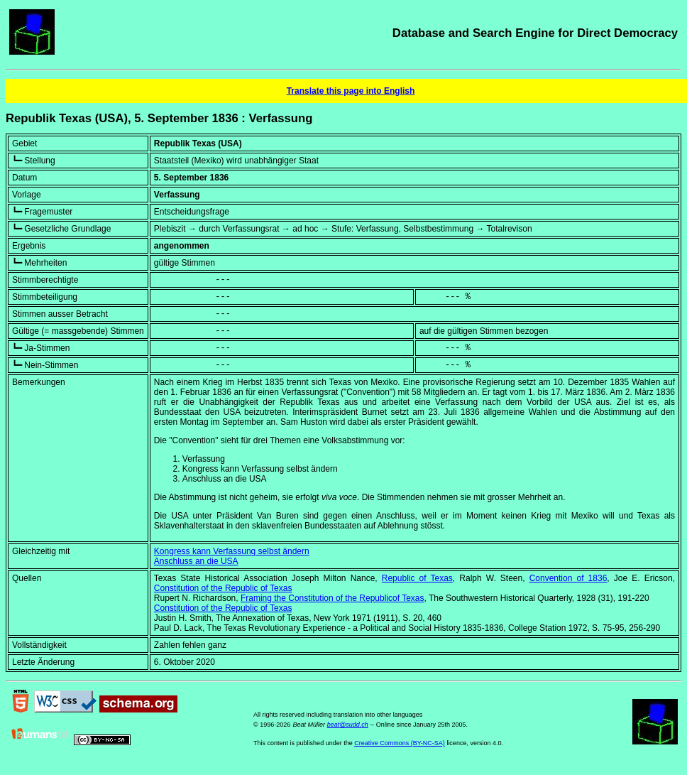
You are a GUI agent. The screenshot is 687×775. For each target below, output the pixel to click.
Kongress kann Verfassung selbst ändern (231, 551)
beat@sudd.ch (347, 724)
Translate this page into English (351, 91)
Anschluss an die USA (196, 561)
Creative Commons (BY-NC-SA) (399, 743)
